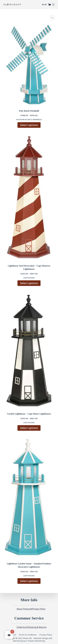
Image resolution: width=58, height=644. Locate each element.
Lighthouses (29, 278)
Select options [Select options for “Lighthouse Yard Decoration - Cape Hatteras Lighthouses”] (29, 283)
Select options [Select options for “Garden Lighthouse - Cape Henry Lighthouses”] (29, 428)
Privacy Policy (38, 608)
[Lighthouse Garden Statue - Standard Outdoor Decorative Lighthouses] (29, 498)
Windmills (37, 119)
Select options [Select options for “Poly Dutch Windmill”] (29, 125)
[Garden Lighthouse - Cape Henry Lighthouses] (29, 350)
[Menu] (53, 4)
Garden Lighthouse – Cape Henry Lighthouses (29, 414)
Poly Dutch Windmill (29, 111)
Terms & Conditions (28, 634)
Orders (20, 627)
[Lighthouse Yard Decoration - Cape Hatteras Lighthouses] (29, 197)
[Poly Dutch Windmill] (29, 64)
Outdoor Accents (24, 119)
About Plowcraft (24, 608)
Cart (25, 627)
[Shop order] (52, 18)
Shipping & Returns (36, 627)
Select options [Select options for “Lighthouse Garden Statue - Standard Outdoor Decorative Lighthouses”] (29, 581)
